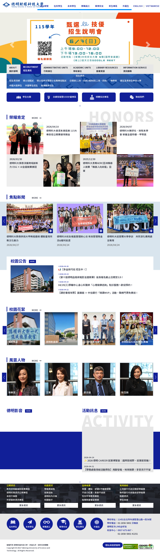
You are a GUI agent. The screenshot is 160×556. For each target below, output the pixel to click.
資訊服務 (135, 69)
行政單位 (56, 69)
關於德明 (13, 69)
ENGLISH (138, 6)
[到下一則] (155, 221)
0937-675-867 (124, 530)
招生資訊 (30, 68)
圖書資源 (107, 69)
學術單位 (82, 69)
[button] (12, 44)
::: (80, 105)
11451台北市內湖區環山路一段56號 (134, 519)
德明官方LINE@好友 (117, 526)
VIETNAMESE (152, 6)
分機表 (135, 522)
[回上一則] (4, 221)
